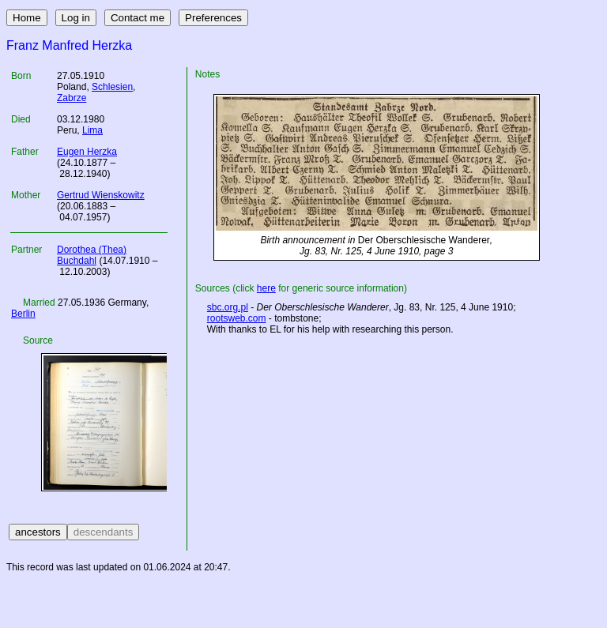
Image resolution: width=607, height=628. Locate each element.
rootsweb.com (236, 318)
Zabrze (71, 97)
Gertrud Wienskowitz (101, 195)
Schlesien (112, 86)
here (266, 288)
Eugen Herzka (87, 151)
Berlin (23, 313)
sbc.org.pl (227, 307)
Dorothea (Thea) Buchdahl (91, 255)
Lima (92, 130)
